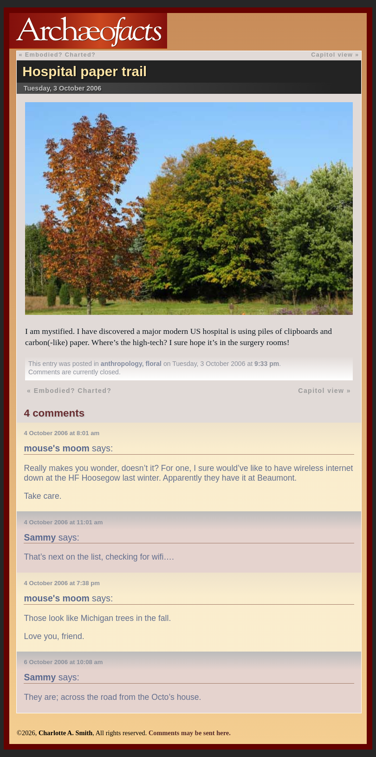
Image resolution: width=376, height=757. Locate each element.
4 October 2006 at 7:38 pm (61, 583)
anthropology (121, 363)
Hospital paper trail (84, 71)
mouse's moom (56, 448)
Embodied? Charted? (60, 54)
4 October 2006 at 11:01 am (63, 522)
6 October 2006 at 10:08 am (63, 662)
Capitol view (332, 54)
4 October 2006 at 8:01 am (61, 433)
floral (154, 363)
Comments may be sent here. (190, 733)
